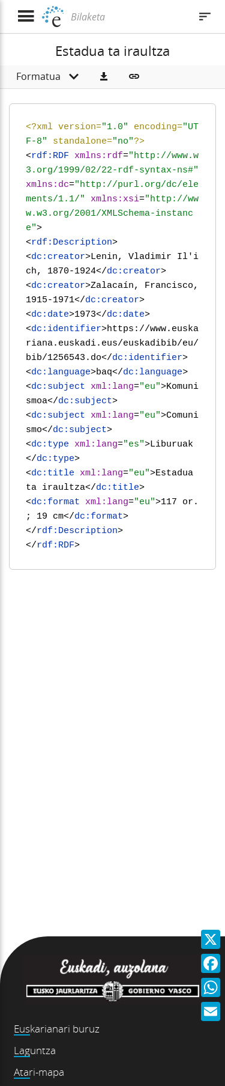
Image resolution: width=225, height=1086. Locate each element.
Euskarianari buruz (57, 1029)
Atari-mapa (39, 1072)
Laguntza (35, 1050)
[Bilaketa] (129, 16)
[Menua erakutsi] (25, 16)
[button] (104, 77)
